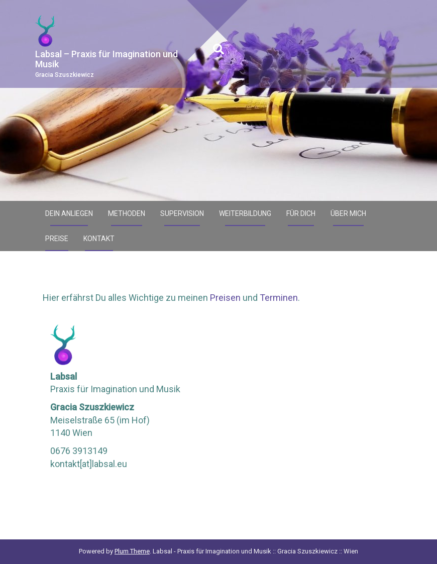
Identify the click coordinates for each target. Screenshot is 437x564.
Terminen (279, 297)
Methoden (126, 213)
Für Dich (300, 213)
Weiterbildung (245, 213)
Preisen (225, 297)
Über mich (348, 213)
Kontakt (99, 239)
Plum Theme (132, 551)
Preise (56, 239)
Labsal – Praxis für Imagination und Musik (106, 59)
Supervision (182, 213)
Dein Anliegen (69, 213)
